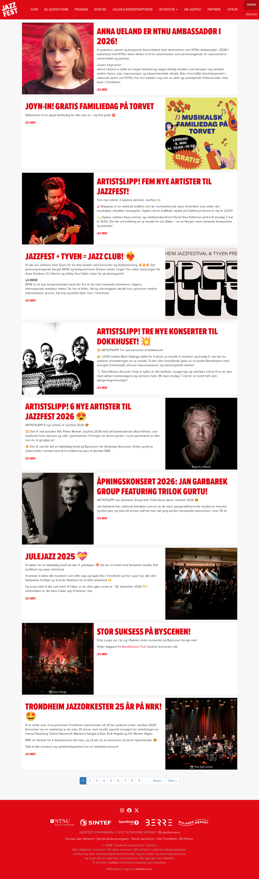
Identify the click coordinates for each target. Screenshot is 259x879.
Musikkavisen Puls (134, 647)
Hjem (34, 10)
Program (81, 10)
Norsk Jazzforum (143, 839)
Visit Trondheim (167, 839)
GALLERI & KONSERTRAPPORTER (133, 10)
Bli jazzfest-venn (56, 10)
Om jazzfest (192, 10)
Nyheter (100, 10)
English (251, 14)
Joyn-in (232, 10)
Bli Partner (186, 839)
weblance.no (143, 869)
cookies (113, 862)
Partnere (214, 10)
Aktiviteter (168, 10)
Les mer (102, 90)
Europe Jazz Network (80, 839)
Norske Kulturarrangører (113, 839)
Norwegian (251, 5)
